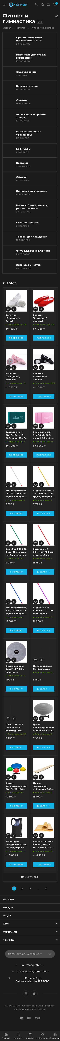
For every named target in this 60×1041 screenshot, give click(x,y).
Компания (10, 931)
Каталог (9, 899)
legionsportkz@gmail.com (32, 971)
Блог (6, 923)
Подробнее (16, 338)
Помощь (9, 940)
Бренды (8, 907)
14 (46, 888)
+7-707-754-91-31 (30, 965)
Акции (7, 915)
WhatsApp (34, 993)
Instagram (26, 993)
